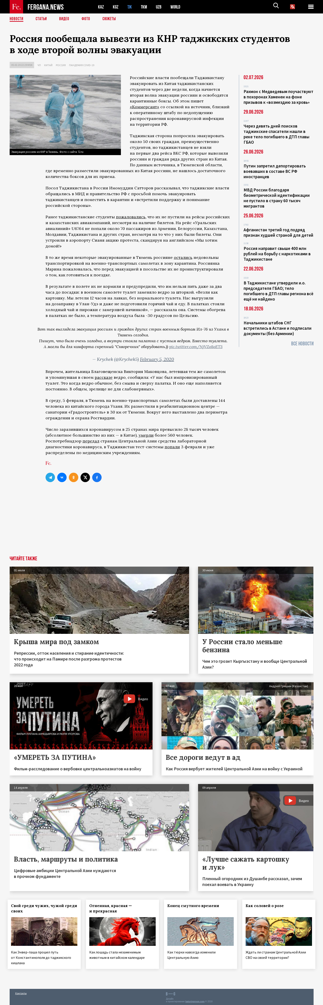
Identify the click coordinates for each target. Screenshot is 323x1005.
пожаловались (131, 216)
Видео (66, 19)
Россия (61, 65)
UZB (160, 7)
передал (91, 441)
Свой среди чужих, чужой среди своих (39, 908)
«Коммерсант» (144, 106)
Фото (87, 19)
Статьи (42, 19)
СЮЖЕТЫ (112, 19)
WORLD (177, 7)
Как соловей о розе (267, 905)
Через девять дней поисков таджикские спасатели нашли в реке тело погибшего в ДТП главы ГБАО (276, 134)
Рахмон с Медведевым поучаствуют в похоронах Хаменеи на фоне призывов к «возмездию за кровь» (278, 97)
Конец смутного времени (195, 905)
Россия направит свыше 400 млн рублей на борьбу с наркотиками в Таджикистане (277, 254)
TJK (130, 7)
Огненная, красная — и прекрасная (112, 908)
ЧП (39, 65)
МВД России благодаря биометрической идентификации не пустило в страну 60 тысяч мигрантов (277, 198)
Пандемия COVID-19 (81, 65)
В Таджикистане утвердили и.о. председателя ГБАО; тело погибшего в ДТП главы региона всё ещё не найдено (278, 291)
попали (172, 446)
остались (183, 257)
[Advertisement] (161, 522)
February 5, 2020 (157, 359)
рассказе (104, 377)
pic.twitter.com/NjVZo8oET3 (196, 346)
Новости (17, 19)
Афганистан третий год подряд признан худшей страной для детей (278, 232)
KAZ (101, 7)
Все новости (302, 343)
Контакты (21, 992)
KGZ (116, 7)
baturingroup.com (195, 1000)
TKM (145, 7)
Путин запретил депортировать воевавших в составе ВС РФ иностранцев (275, 171)
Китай (48, 65)
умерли (146, 435)
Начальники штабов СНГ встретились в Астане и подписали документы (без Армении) (278, 328)
